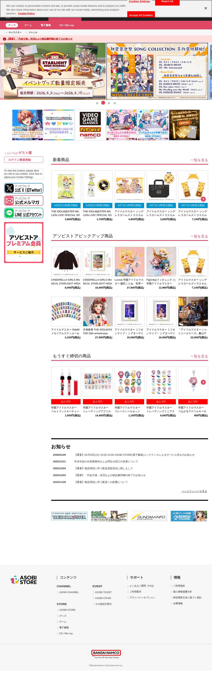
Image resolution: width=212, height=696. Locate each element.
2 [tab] (103, 103)
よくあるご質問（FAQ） (142, 585)
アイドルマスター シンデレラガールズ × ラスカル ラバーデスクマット (130, 215)
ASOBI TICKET (103, 592)
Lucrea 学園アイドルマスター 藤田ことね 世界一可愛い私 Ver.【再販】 (129, 283)
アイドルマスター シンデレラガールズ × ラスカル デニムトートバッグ (161, 215)
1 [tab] (97, 103)
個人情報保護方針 (182, 591)
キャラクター (15, 32)
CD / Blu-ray (66, 25)
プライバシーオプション (142, 597)
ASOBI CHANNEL (69, 592)
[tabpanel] (106, 71)
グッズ (12, 25)
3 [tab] (109, 103)
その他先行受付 (103, 604)
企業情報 (178, 603)
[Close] (205, 8)
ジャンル (33, 32)
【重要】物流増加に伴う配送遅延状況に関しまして (103, 468)
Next (203, 199)
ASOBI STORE (67, 610)
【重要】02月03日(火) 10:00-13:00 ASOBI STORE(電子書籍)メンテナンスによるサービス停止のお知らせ (134, 454)
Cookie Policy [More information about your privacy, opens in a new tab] (26, 13)
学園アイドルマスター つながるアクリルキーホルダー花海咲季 (192, 411)
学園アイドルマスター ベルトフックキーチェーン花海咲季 (65, 411)
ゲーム (28, 25)
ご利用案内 (135, 591)
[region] (106, 8)
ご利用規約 (179, 585)
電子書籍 (46, 25)
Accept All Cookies (141, 15)
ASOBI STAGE (103, 598)
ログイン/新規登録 (19, 159)
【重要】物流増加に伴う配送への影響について (101, 482)
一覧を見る (199, 160)
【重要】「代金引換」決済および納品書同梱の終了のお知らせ (110, 475)
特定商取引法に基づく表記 (187, 597)
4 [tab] (115, 103)
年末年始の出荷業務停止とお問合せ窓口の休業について (106, 461)
